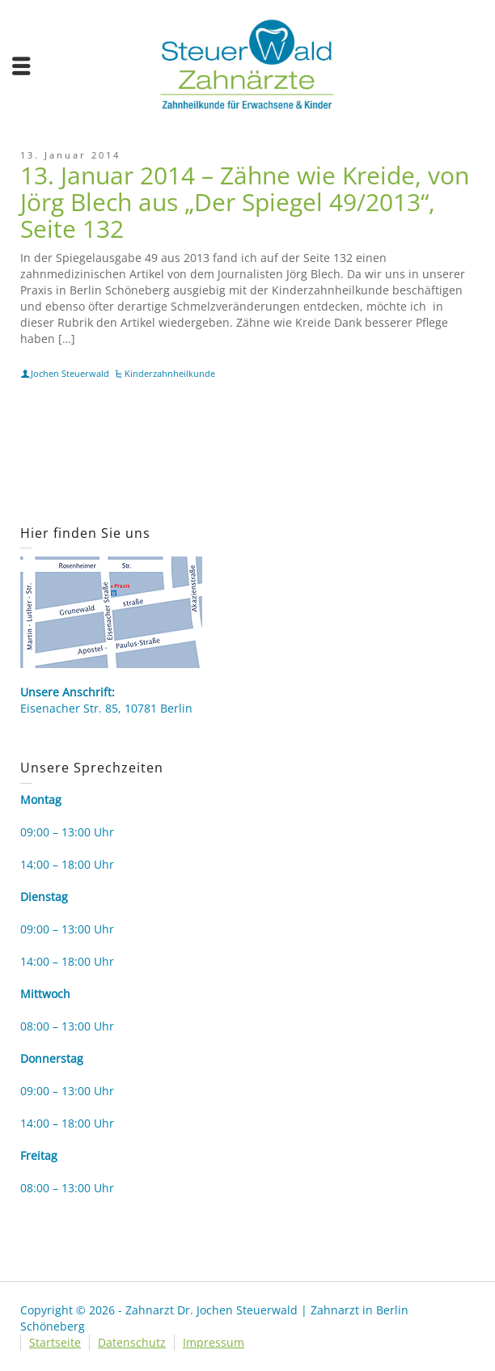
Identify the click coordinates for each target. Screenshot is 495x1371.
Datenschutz (132, 1342)
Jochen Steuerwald (70, 373)
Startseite (55, 1342)
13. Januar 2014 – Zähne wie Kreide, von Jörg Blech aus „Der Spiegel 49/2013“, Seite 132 (244, 202)
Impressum (213, 1342)
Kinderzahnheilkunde (170, 373)
